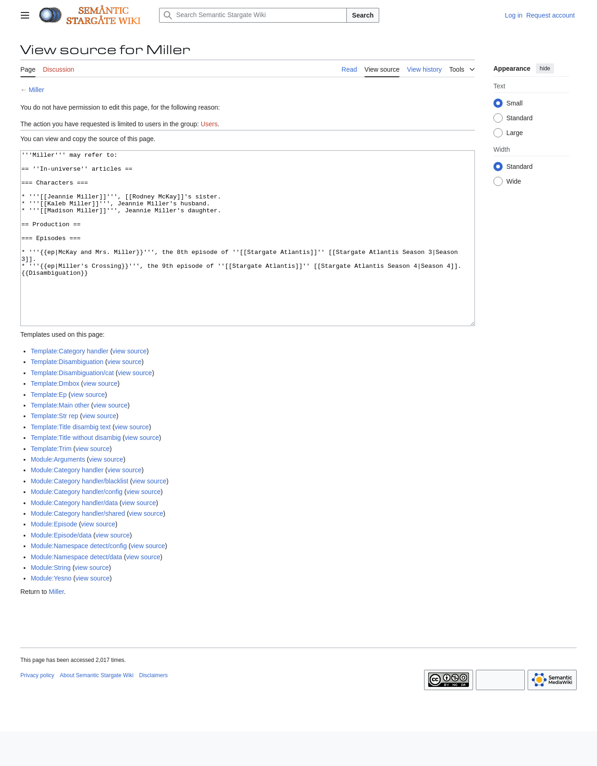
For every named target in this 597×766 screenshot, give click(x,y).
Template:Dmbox (55, 418)
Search (363, 15)
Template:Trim (51, 483)
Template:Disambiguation (67, 396)
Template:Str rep (54, 450)
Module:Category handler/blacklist (79, 515)
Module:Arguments (58, 494)
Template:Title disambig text (71, 461)
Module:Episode (54, 558)
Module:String (50, 602)
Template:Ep (49, 429)
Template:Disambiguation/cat (72, 407)
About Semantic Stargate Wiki (96, 710)
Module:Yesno (51, 613)
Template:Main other (60, 440)
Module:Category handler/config (76, 526)
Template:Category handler (69, 385)
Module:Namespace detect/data (76, 591)
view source (129, 385)
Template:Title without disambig (76, 472)
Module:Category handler (67, 504)
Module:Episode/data (61, 570)
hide (545, 68)
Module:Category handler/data (74, 537)
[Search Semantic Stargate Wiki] (253, 15)
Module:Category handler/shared (78, 548)
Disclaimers (153, 710)
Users (209, 124)
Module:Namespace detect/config (79, 580)
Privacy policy (37, 710)
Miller (36, 89)
